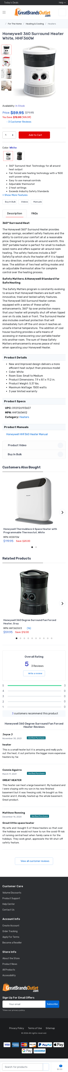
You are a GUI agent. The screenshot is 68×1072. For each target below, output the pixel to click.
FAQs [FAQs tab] (34, 217)
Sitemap (50, 1032)
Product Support (11, 902)
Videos (23, 206)
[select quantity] (9, 139)
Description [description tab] (14, 217)
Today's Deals (10, 2)
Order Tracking (10, 935)
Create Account (10, 930)
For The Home (15, 24)
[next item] (6, 103)
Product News (9, 968)
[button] (39, 72)
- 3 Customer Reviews (16, 126)
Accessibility (9, 979)
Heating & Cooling (35, 24)
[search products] (46, 1067)
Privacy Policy (16, 1032)
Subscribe (52, 1008)
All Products (8, 974)
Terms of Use (35, 1032)
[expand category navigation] (4, 12)
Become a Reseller (12, 947)
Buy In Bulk (9, 206)
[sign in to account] (62, 12)
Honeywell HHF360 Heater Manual (26, 438)
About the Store (11, 962)
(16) (27, 632)
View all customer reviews (34, 865)
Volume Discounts (11, 897)
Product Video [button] (34, 450)
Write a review (34, 678)
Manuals (37, 206)
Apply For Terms (10, 941)
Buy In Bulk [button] (34, 458)
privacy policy (18, 1014)
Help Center (8, 908)
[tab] (14, 218)
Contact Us (8, 914)
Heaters (52, 24)
